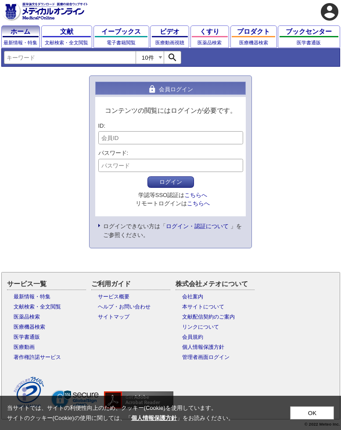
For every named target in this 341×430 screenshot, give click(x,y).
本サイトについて (203, 307)
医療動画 (24, 347)
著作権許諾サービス (37, 357)
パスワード (112, 153)
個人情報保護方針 (203, 347)
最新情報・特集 (32, 297)
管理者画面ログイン (206, 357)
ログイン (170, 182)
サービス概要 (113, 297)
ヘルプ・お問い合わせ (124, 307)
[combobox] (70, 57)
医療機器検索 (29, 327)
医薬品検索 (27, 317)
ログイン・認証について (197, 226)
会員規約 (192, 337)
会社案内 (192, 297)
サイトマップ (113, 317)
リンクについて (200, 327)
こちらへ (195, 195)
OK (312, 413)
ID (101, 125)
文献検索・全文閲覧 (37, 307)
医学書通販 (27, 337)
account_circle (329, 11)
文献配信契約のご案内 (208, 317)
